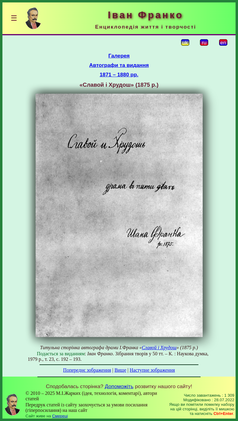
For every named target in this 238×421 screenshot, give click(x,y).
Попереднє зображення (87, 370)
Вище (120, 370)
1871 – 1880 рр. (119, 74)
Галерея (119, 56)
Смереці (60, 416)
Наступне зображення (152, 370)
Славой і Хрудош (159, 347)
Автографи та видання (119, 65)
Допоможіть (119, 386)
